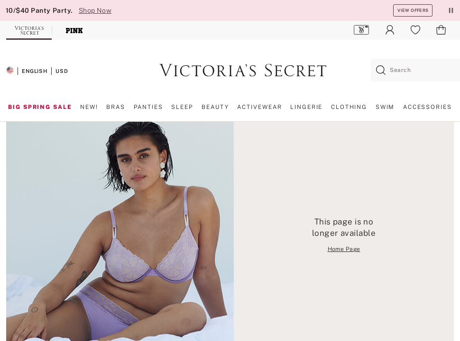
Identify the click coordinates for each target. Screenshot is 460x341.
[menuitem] (361, 29)
